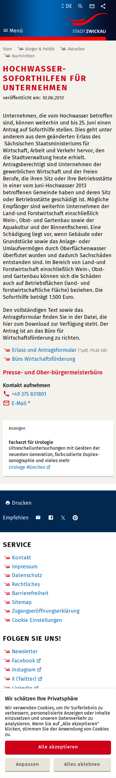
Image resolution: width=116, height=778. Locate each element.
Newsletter (25, 651)
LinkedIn (22, 688)
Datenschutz (27, 575)
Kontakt (21, 557)
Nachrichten (23, 56)
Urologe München (27, 467)
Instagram (23, 670)
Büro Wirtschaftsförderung (43, 359)
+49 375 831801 (29, 394)
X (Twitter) (24, 679)
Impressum (25, 566)
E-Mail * (21, 403)
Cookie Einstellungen (37, 620)
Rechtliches (26, 584)
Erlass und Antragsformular (59, 350)
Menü (13, 31)
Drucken (18, 503)
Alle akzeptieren (58, 747)
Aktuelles (76, 49)
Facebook (23, 661)
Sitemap (22, 602)
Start (7, 49)
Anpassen (27, 764)
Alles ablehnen (82, 764)
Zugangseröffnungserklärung (45, 611)
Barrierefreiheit (30, 593)
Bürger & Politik (39, 49)
